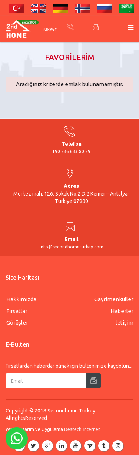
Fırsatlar (16, 311)
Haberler (121, 311)
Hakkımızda (21, 299)
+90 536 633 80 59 (71, 151)
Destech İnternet (82, 429)
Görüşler (17, 322)
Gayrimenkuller (113, 299)
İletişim (123, 322)
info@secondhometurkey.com (71, 246)
